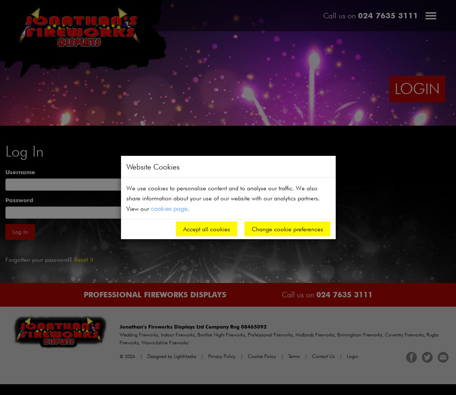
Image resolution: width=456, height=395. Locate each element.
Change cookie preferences (287, 229)
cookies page (169, 208)
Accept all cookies (206, 229)
